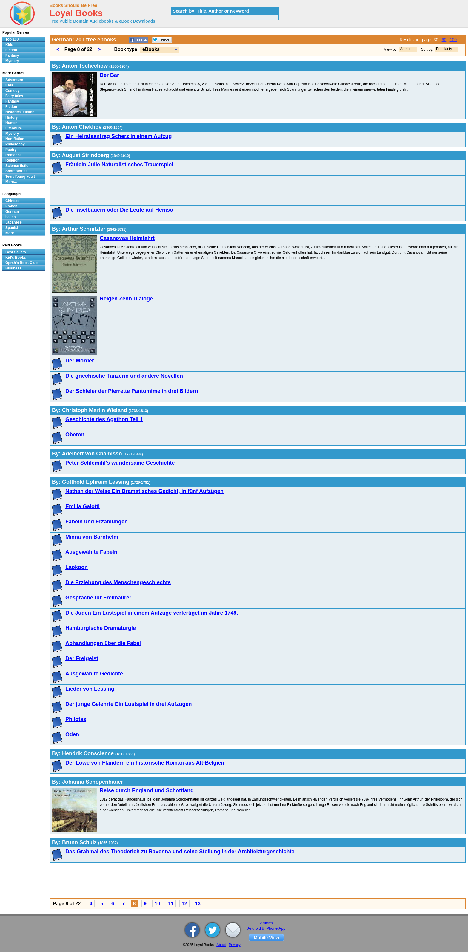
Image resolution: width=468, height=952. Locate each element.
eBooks (151, 49)
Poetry (10, 150)
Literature (13, 128)
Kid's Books (15, 257)
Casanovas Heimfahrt (127, 238)
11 (171, 903)
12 (184, 903)
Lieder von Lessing (89, 689)
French (11, 206)
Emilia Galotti (82, 506)
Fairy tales (14, 96)
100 (453, 39)
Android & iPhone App (266, 928)
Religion (12, 160)
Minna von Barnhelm (91, 537)
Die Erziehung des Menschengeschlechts (118, 582)
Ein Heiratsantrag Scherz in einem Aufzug (118, 136)
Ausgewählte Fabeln (91, 552)
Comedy (12, 91)
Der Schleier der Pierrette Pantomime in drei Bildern (131, 391)
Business (13, 268)
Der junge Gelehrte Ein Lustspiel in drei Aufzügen (128, 704)
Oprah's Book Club (21, 263)
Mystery (12, 61)
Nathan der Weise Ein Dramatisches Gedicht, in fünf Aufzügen (144, 491)
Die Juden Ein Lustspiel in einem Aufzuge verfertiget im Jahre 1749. (151, 613)
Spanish (12, 228)
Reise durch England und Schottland (147, 790)
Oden (72, 734)
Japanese (13, 222)
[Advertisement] (231, 190)
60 (444, 39)
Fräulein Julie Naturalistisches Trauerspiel (119, 165)
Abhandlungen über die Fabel (103, 643)
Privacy (234, 945)
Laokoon (76, 567)
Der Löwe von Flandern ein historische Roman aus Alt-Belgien (144, 763)
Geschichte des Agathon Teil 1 (104, 419)
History (11, 117)
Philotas (75, 719)
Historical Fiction (19, 112)
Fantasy (12, 55)
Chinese (12, 201)
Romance (13, 155)
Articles (266, 923)
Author (405, 49)
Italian (10, 217)
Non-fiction (14, 139)
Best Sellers (15, 252)
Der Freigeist (81, 658)
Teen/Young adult (20, 176)
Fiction (11, 50)
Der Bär (109, 75)
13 (198, 903)
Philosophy (15, 144)
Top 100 (12, 39)
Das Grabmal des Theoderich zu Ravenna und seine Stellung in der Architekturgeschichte (180, 852)
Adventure (14, 80)
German (12, 212)
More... (11, 182)
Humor (11, 123)
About (221, 945)
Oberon (74, 435)
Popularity (444, 49)
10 (157, 903)
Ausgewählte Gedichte (94, 674)
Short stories (16, 171)
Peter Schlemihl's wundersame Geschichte (120, 463)
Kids (9, 45)
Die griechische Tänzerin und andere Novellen (124, 376)
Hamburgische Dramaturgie (100, 628)
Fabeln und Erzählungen (96, 522)
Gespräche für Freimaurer (98, 598)
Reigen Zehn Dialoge (126, 299)
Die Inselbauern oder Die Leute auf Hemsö (119, 210)
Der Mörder (79, 361)
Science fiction (18, 166)
